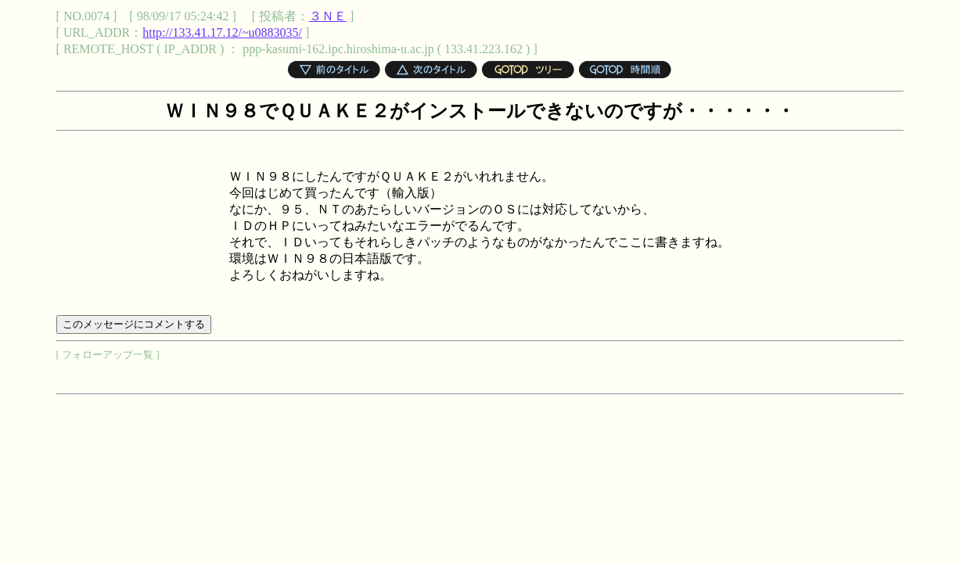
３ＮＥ (328, 16)
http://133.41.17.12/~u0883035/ (222, 32)
